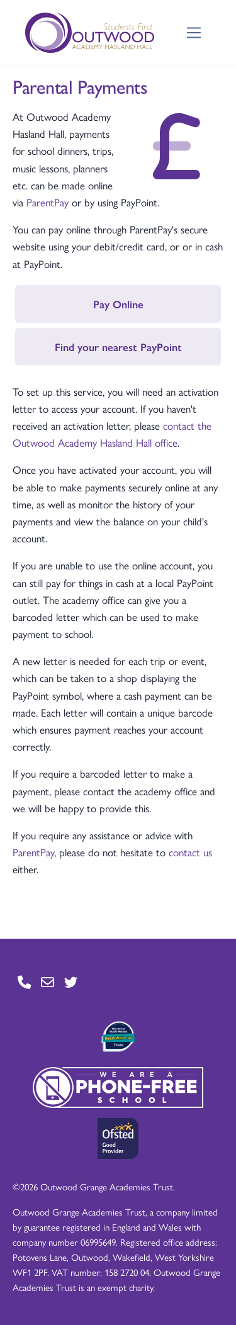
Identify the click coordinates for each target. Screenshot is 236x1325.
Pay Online (118, 303)
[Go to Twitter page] (70, 982)
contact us (190, 851)
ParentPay (47, 202)
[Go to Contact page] (24, 982)
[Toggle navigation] (194, 33)
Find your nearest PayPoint (118, 346)
